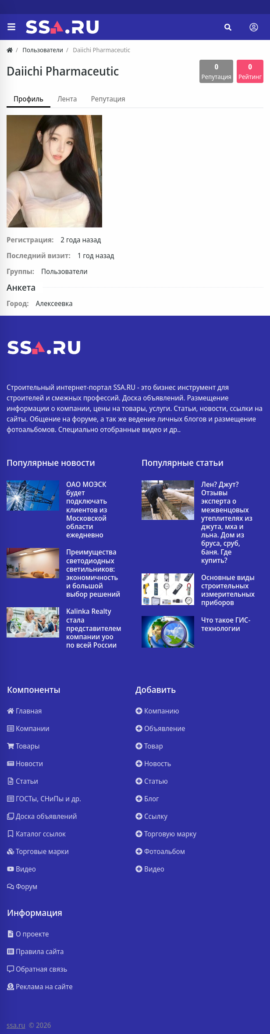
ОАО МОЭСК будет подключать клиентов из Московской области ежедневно (86, 509)
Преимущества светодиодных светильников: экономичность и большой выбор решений (93, 573)
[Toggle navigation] (253, 27)
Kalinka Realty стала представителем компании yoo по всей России (93, 628)
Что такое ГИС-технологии (225, 624)
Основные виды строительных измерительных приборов (228, 590)
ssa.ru (16, 1025)
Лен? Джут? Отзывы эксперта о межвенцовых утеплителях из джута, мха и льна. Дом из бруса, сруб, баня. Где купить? (226, 522)
